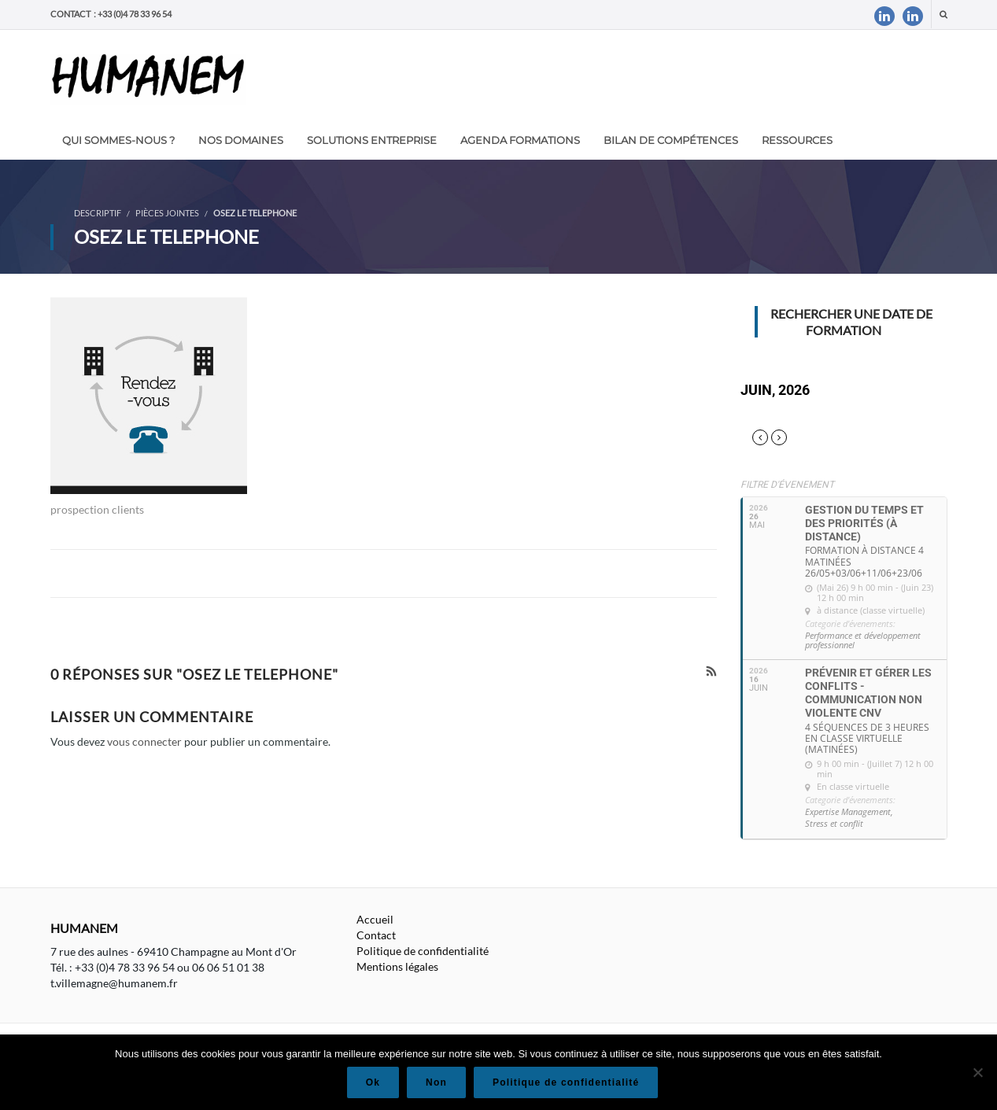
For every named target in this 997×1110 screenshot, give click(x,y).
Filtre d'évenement (787, 484)
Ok (373, 1082)
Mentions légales (397, 966)
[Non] (977, 1072)
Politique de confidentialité (422, 950)
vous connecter (144, 741)
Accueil (374, 919)
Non (436, 1082)
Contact (376, 935)
